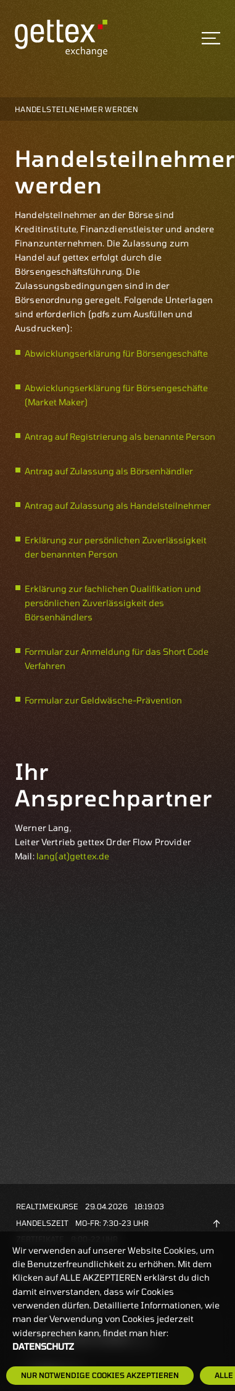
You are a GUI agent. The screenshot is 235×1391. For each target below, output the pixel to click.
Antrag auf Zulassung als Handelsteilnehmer (118, 505)
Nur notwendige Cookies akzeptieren (100, 1375)
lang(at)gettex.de (72, 856)
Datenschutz (43, 1346)
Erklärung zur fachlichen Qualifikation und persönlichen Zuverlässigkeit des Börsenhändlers (113, 602)
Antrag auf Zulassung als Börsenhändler (109, 471)
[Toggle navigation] (211, 38)
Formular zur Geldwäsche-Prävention (103, 700)
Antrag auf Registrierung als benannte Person (120, 436)
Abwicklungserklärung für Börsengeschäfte (116, 353)
